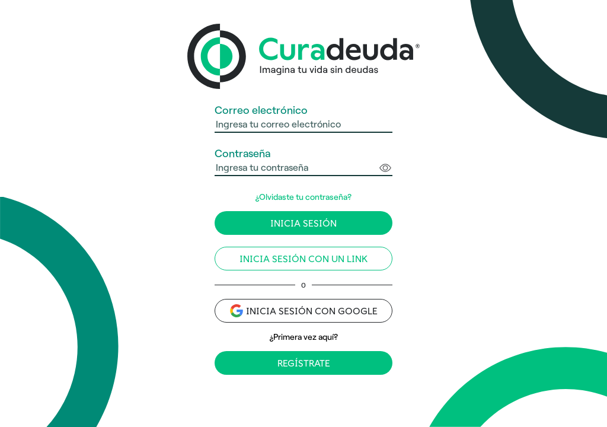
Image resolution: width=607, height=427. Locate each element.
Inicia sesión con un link (303, 259)
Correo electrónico (261, 110)
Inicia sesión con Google (304, 310)
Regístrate (303, 363)
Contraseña (242, 153)
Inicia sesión (303, 223)
